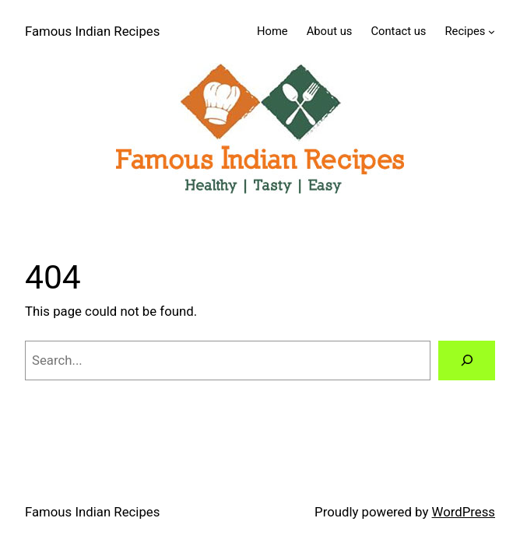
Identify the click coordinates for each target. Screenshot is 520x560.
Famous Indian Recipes (92, 31)
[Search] (466, 360)
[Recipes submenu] (491, 31)
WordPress (463, 512)
